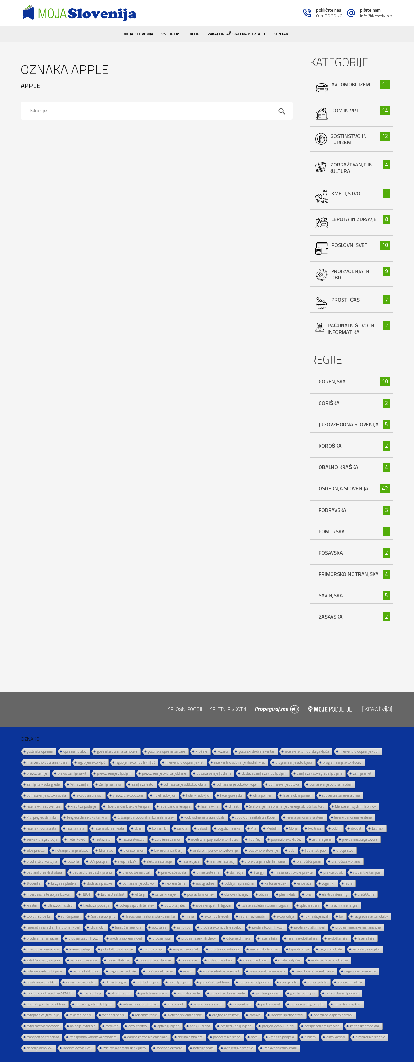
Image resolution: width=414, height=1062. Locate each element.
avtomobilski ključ (86, 971)
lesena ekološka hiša (302, 938)
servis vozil (175, 1004)
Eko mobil (97, 927)
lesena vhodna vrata (41, 828)
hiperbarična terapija (175, 806)
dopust (356, 828)
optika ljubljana (168, 1026)
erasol (187, 971)
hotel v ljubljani (147, 982)
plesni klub (287, 894)
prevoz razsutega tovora (359, 839)
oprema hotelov (74, 751)
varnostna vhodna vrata (228, 993)
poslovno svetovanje (263, 850)
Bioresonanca (133, 850)
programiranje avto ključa (294, 762)
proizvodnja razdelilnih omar (265, 861)
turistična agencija (128, 927)
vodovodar (189, 960)
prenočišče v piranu (346, 861)
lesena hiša (269, 938)
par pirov (183, 927)
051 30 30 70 (329, 16)
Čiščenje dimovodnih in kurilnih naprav (146, 817)
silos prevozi (36, 850)
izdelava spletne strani (287, 1015)
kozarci (223, 751)
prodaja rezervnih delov (198, 938)
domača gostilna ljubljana (94, 1004)
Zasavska (331, 616)
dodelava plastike (99, 883)
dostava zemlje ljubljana (214, 773)
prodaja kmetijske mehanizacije (358, 927)
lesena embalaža (350, 982)
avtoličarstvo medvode (43, 1026)
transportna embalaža (43, 1037)
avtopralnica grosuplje (43, 1015)
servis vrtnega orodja (42, 839)
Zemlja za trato (142, 784)
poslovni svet (350, 245)
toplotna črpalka (38, 916)
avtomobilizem (351, 84)
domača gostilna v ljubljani (46, 1004)
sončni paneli (70, 916)
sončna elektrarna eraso (267, 971)
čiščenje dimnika (238, 938)
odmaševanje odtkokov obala (185, 784)
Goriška (329, 403)
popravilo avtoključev (286, 839)
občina (264, 894)
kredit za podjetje (83, 806)
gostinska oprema (40, 751)
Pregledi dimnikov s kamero (87, 817)
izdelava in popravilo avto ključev (214, 839)
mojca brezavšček (186, 949)
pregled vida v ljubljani (278, 1026)
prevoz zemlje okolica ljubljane (164, 773)
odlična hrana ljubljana (342, 993)
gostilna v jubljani (302, 993)
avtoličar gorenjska (366, 949)
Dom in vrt (345, 110)
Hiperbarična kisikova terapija (128, 806)
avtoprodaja (285, 916)
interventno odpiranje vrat (184, 762)
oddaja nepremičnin (239, 883)
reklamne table (146, 1015)
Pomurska (332, 531)
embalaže (304, 883)
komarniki (159, 828)
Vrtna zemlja (79, 784)
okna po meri (262, 795)
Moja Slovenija (138, 33)
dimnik (233, 806)
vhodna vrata (120, 993)
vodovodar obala (220, 960)
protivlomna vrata (154, 993)
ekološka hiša (337, 938)
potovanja (159, 927)
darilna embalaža (190, 1037)
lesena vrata (75, 828)
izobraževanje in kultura (351, 167)
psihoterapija (153, 949)
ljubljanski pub (315, 850)
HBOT (86, 894)
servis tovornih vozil (208, 1004)
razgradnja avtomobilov (371, 916)
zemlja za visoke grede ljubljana (319, 773)
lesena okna (209, 806)
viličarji (140, 894)
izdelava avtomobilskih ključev (124, 1048)
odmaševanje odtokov (139, 883)
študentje (33, 883)
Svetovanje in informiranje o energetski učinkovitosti (287, 806)
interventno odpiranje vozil (359, 751)
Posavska (331, 553)
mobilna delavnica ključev (329, 960)
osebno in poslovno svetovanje (215, 850)
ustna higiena (322, 839)
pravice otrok (333, 872)
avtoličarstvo (137, 1026)
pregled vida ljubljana (236, 1026)
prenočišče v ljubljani (254, 982)
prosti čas (346, 299)
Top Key (254, 839)
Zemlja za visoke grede (43, 784)
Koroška (330, 446)
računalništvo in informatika (351, 328)
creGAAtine (366, 894)
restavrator (104, 839)
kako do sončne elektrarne (314, 971)
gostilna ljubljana (268, 993)
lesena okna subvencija (43, 806)
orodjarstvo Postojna (42, 861)
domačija (236, 872)
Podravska (332, 510)
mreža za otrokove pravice (294, 872)
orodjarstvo (344, 850)
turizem (310, 1037)
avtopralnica (242, 1004)
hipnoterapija (299, 949)
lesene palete (317, 982)
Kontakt (281, 33)
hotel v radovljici (197, 795)
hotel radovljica (165, 795)
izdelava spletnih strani (280, 1048)
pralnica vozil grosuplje (306, 1004)
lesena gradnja (80, 949)
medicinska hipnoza (264, 949)
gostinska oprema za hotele (117, 751)
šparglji (259, 872)
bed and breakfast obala (44, 872)
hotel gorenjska (231, 795)
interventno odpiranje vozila (47, 762)
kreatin (32, 905)
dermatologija (116, 982)
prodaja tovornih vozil (267, 927)
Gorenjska (332, 381)
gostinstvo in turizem (348, 139)
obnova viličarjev (236, 894)
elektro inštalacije (159, 861)
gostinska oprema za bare (166, 751)
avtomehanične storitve (140, 1004)
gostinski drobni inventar (256, 751)
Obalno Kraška (338, 467)
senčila (182, 828)
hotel (254, 1037)
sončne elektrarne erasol (221, 971)
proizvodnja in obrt (350, 274)
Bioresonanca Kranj (168, 850)
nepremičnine (175, 883)
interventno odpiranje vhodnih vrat (239, 762)
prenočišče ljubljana (214, 982)
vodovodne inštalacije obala (204, 817)
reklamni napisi (81, 1015)
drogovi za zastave (225, 1015)
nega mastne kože (122, 971)
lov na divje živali (317, 916)
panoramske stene (226, 1037)
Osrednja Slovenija (343, 488)
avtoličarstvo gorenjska (43, 960)
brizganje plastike (63, 883)
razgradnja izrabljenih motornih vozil (53, 927)
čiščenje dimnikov (39, 1048)
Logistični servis (229, 828)
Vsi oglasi (171, 33)
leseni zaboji (92, 993)
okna (138, 828)
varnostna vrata (188, 993)
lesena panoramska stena (305, 817)
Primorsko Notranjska (349, 574)
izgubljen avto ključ (91, 762)
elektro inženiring (334, 894)
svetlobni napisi (113, 1015)
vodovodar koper (255, 960)
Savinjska (331, 595)
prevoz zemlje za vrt (72, 773)
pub (291, 850)
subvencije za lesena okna (341, 795)
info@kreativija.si (376, 16)
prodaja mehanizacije (42, 938)
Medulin (272, 828)
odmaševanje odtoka (284, 784)
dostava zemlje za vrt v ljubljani (264, 773)
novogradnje (205, 883)
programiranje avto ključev (342, 762)
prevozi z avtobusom (128, 795)
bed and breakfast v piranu (92, 872)
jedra (349, 883)
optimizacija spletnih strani (333, 1015)
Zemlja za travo (110, 784)
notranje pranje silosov (71, 850)
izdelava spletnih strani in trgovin (265, 905)
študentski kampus (366, 872)
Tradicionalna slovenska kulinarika (150, 916)
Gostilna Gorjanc (103, 916)
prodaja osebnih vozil (83, 938)
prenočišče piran (309, 861)
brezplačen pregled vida (322, 1026)
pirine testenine (208, 872)
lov (341, 916)
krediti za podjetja (96, 905)
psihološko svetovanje (117, 949)
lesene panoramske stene (353, 817)
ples (308, 894)
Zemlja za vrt (362, 773)
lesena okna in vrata (109, 828)
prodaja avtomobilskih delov (221, 927)
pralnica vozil (270, 1004)
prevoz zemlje (37, 773)
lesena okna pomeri (297, 795)
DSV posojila (98, 861)
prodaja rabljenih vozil (126, 938)
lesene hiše (366, 938)
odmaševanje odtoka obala (46, 795)
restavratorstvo (133, 839)
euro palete (288, 982)
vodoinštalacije (118, 960)
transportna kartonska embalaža (93, 1037)
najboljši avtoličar (82, 1026)
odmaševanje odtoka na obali (331, 784)
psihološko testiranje (224, 949)
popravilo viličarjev (200, 894)
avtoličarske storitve (238, 1048)
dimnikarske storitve (370, 1037)
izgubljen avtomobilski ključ (135, 762)
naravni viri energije (343, 905)
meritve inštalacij (222, 861)
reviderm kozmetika (41, 982)
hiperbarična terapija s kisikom (49, 894)
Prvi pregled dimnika (41, 817)
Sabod (202, 828)
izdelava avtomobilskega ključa (307, 751)
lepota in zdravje (354, 219)
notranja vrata (203, 1048)
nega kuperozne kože (360, 971)
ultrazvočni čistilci (60, 905)
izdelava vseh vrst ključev (45, 971)
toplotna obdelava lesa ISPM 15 (49, 993)
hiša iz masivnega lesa (43, 949)
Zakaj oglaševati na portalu (236, 33)
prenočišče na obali (136, 872)
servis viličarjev (166, 894)
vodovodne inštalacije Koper (255, 817)
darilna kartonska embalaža (147, 1037)
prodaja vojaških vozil (309, 927)
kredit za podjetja (281, 1037)
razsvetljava (190, 861)
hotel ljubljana (179, 982)
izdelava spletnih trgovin (213, 905)
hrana (189, 916)
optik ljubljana (200, 1026)
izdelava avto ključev (77, 1048)
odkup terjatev (174, 905)
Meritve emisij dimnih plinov (355, 806)
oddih (336, 828)
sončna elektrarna (170, 1048)
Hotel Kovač (76, 839)
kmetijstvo (346, 193)
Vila (253, 828)
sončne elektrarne (160, 971)
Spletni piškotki (228, 709)
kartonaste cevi (276, 883)
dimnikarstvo (335, 1037)
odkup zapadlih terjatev (137, 905)
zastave (254, 1015)
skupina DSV (127, 861)
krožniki (201, 751)
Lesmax (377, 828)
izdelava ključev (289, 960)
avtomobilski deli (216, 916)
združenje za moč (167, 839)
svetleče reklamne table (185, 1015)
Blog (195, 33)
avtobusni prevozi (89, 795)
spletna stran (309, 905)
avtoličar (112, 1026)
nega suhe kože (330, 949)
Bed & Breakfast (112, 894)
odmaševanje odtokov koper (237, 784)
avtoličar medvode (84, 960)
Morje (293, 828)
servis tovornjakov (347, 1004)
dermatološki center (80, 982)
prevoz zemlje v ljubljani (114, 773)
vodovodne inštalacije (155, 960)
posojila (73, 861)
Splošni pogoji (185, 709)
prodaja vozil (161, 938)
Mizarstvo (106, 850)
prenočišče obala (173, 872)
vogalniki (328, 883)
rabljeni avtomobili (252, 916)
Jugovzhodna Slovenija (349, 424)
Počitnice (314, 828)
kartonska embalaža (364, 1026)
